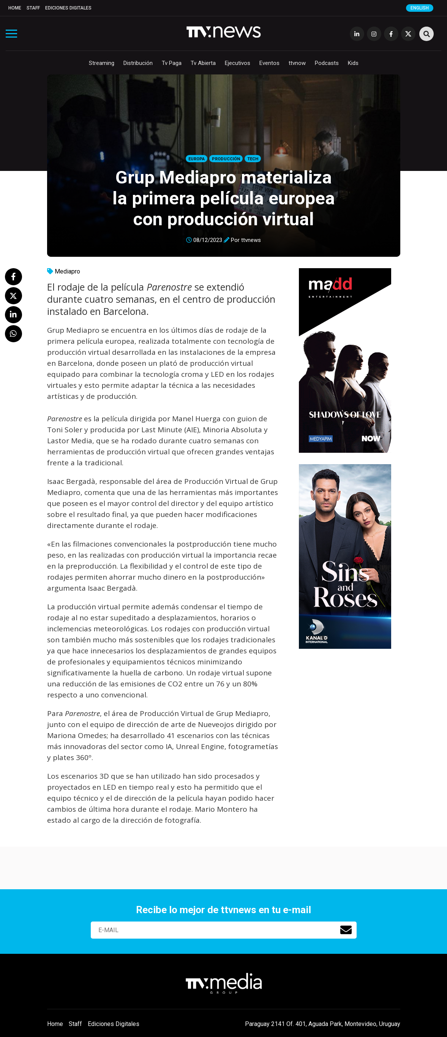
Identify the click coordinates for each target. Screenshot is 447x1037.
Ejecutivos (237, 63)
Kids (353, 63)
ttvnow (297, 63)
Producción (226, 158)
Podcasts (327, 63)
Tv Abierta (203, 63)
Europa (196, 158)
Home (14, 8)
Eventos (269, 63)
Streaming (101, 63)
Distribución (138, 63)
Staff (33, 8)
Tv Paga (172, 63)
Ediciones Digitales (68, 8)
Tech (252, 158)
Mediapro (67, 271)
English (420, 8)
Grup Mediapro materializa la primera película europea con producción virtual (223, 198)
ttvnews (251, 240)
